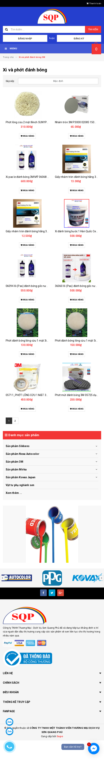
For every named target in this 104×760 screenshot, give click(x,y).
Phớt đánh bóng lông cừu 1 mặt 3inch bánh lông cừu (37, 340)
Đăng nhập (25, 38)
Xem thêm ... (14, 492)
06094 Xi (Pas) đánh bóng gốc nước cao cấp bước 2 (37, 285)
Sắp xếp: (10, 81)
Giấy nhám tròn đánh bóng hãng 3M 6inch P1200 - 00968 (40, 231)
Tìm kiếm (93, 29)
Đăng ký (79, 38)
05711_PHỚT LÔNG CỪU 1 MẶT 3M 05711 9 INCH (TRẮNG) (41, 395)
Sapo (60, 736)
